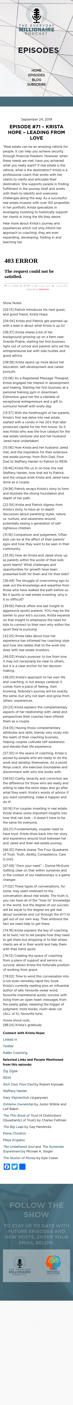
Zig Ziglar (10, 1071)
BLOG (36, 80)
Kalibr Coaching (15, 1053)
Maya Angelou (14, 1140)
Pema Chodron (14, 1133)
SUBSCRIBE (36, 84)
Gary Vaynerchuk (16, 1097)
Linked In (10, 1039)
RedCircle (44, 290)
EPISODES (36, 75)
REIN (7, 1077)
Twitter (8, 1046)
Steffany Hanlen (15, 1091)
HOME (36, 70)
